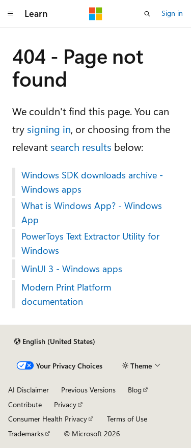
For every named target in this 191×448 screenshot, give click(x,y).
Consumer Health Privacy (47, 419)
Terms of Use (127, 419)
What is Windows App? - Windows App (91, 212)
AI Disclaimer (28, 389)
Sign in (172, 13)
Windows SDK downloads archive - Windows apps (92, 182)
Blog (135, 389)
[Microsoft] (95, 13)
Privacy (65, 404)
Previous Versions (88, 389)
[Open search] (147, 14)
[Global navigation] (10, 14)
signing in (49, 129)
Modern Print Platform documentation (66, 294)
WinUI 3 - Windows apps (71, 268)
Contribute (25, 404)
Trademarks (26, 433)
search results (81, 146)
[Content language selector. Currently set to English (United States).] (54, 341)
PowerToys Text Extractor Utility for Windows (90, 243)
